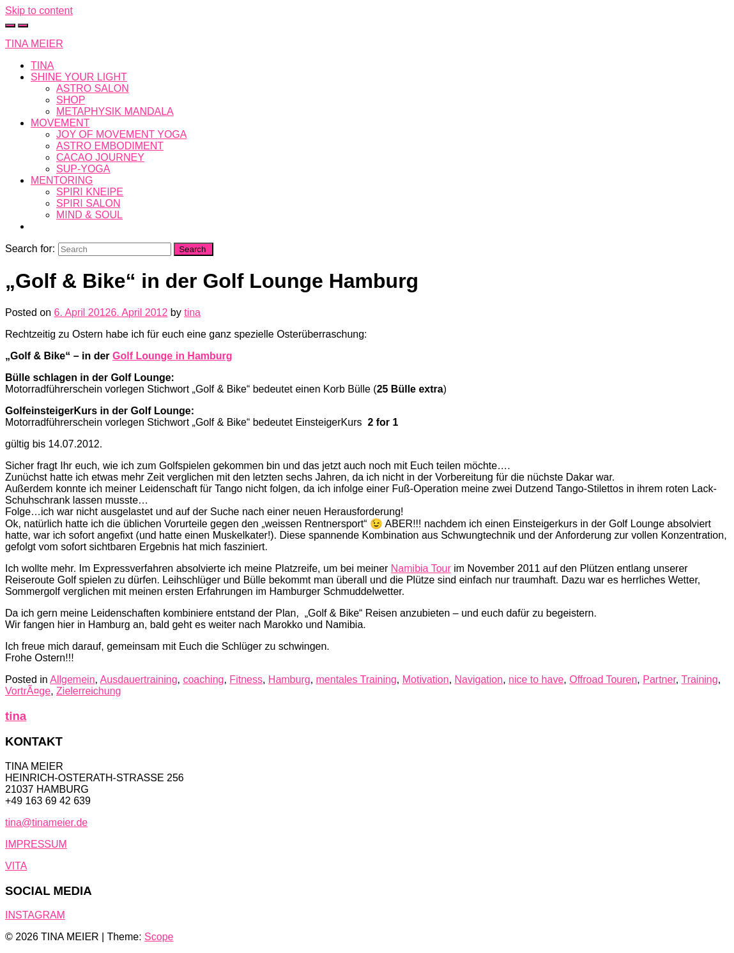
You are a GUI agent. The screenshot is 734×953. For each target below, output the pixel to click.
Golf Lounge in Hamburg (172, 355)
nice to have (535, 679)
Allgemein (72, 679)
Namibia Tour (421, 568)
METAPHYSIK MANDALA (115, 111)
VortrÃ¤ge (27, 691)
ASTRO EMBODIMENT (110, 145)
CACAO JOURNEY (100, 157)
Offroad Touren (603, 679)
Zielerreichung (88, 691)
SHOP (70, 99)
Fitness (246, 679)
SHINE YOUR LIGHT (79, 76)
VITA (16, 865)
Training (699, 679)
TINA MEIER (34, 43)
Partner (659, 679)
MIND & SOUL (89, 214)
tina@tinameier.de (46, 822)
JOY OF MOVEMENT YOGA (121, 134)
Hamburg (289, 679)
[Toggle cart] (10, 25)
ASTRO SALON (92, 88)
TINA (42, 65)
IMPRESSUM (36, 844)
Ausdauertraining (139, 679)
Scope (158, 936)
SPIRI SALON (88, 203)
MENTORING (62, 180)
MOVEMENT (60, 122)
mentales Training (356, 679)
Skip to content (39, 10)
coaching (203, 679)
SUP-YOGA (83, 168)
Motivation (425, 679)
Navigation (479, 679)
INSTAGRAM (35, 915)
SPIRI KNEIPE (89, 191)
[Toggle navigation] (23, 25)
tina (192, 312)
